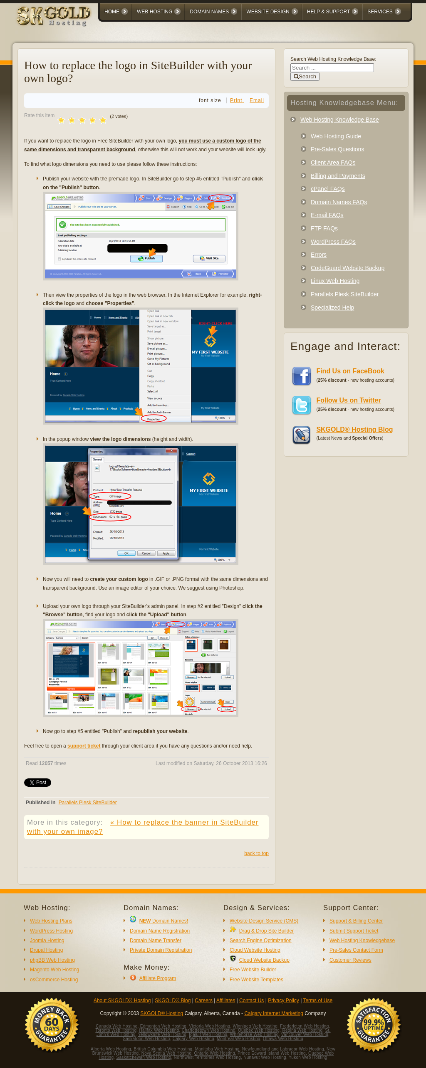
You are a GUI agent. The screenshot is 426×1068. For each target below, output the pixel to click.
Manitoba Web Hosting (217, 1049)
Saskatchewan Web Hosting (143, 1057)
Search (305, 76)
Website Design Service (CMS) (264, 921)
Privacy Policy (283, 1000)
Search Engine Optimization (261, 940)
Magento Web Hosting (54, 970)
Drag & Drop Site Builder (266, 931)
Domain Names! (163, 921)
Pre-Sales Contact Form (356, 950)
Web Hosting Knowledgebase (362, 940)
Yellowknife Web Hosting (162, 1034)
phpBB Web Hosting (52, 960)
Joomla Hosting (47, 940)
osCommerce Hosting (54, 980)
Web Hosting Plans (51, 921)
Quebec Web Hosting (259, 1030)
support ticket (83, 746)
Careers (204, 1000)
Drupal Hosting (46, 950)
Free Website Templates (256, 980)
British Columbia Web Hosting (163, 1049)
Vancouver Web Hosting (304, 1034)
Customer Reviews (350, 960)
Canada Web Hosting (116, 1026)
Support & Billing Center (356, 921)
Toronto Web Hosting (115, 1030)
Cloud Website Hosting (255, 950)
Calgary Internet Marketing (273, 1013)
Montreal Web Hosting (238, 1038)
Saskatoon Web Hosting (146, 1038)
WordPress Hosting (51, 931)
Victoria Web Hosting (209, 1026)
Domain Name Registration (160, 931)
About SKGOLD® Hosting (122, 1000)
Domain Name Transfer (155, 940)
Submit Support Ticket (353, 931)
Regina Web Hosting (302, 1030)
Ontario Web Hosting (214, 1053)
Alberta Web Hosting (111, 1049)
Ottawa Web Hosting (283, 1038)
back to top (256, 853)
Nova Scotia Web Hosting (166, 1053)
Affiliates (225, 1000)
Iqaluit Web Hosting (208, 1034)
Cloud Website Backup (264, 960)
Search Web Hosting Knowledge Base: (333, 59)
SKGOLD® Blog (173, 1000)
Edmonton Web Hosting (163, 1026)
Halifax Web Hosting (159, 1030)
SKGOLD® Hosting (161, 1013)
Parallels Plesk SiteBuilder (88, 802)
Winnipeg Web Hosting (255, 1026)
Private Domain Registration (161, 950)
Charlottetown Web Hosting (208, 1030)
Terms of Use (317, 1000)
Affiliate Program (157, 978)
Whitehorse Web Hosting (254, 1034)
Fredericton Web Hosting (304, 1026)
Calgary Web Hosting (193, 1038)
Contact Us (251, 1000)
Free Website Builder (253, 970)
